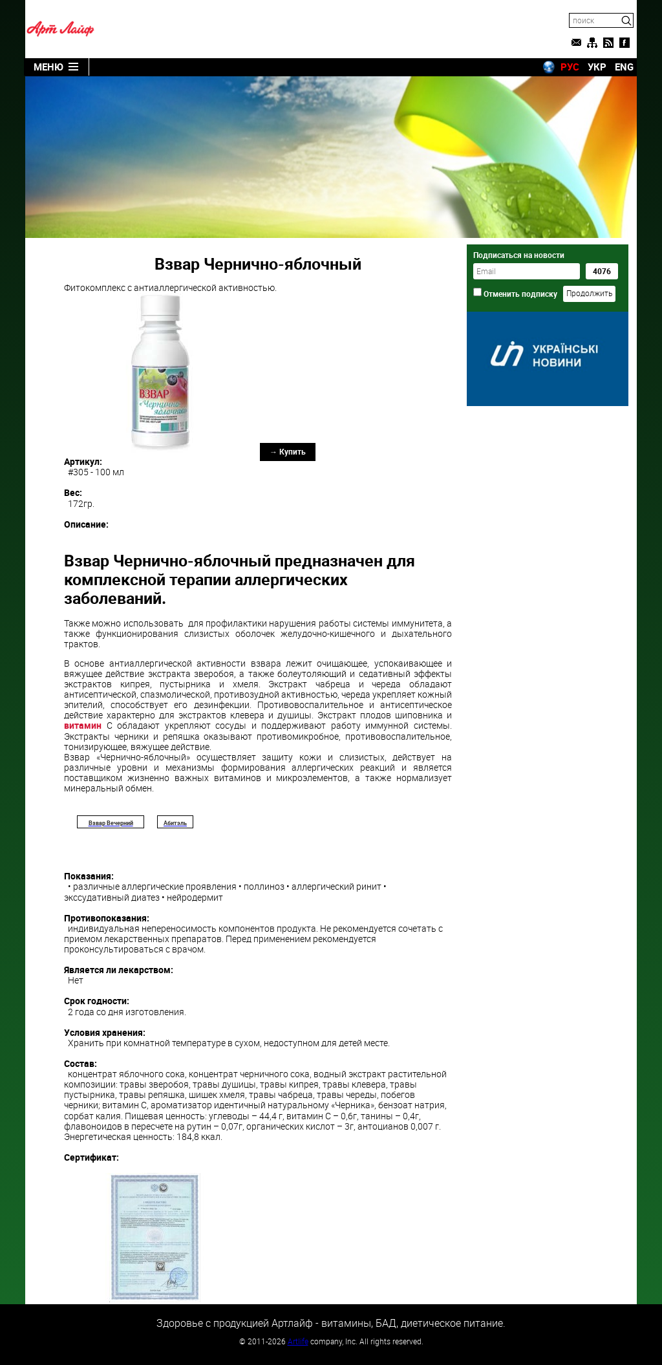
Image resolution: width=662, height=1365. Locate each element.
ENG (624, 66)
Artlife (298, 1341)
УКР (597, 66)
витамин (82, 725)
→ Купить (288, 451)
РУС (570, 66)
